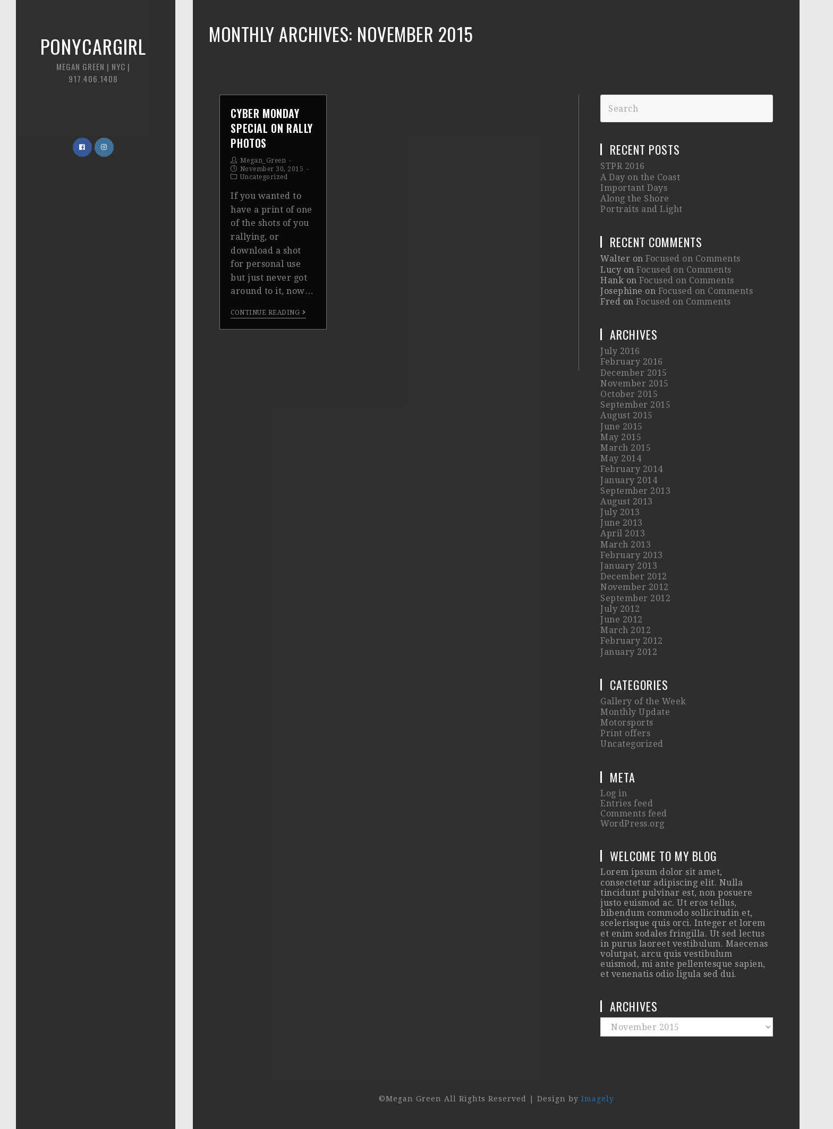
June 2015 (621, 427)
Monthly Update (635, 712)
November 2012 (634, 587)
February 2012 (631, 641)
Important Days (633, 188)
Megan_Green (263, 160)
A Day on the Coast (640, 177)
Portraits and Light (641, 209)
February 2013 (631, 555)
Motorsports (626, 723)
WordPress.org (632, 824)
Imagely (597, 1098)
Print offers (625, 733)
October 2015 (629, 394)
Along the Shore (634, 198)
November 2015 (634, 383)
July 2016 (620, 351)
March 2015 (625, 448)
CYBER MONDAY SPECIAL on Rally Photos (272, 128)
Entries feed (626, 803)
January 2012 (628, 652)
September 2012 (635, 598)
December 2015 (633, 373)
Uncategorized (264, 177)
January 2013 (628, 566)
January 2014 (628, 480)
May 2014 (620, 458)
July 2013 (620, 512)
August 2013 (626, 501)
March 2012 (625, 630)
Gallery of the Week (643, 701)
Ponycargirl (93, 58)
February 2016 (631, 362)
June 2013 (621, 523)
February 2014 (631, 469)
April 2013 (622, 533)
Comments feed (633, 813)
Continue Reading (268, 312)
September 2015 (635, 405)
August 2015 (626, 415)
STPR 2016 (622, 166)
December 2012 (633, 576)
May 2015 (620, 437)
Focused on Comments (693, 259)
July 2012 (620, 609)
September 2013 (635, 491)
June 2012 (621, 619)
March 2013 (625, 545)
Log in (613, 793)
